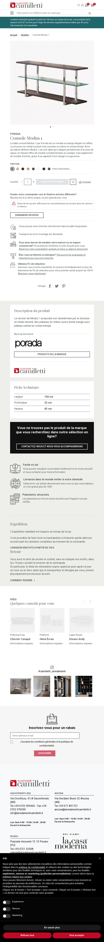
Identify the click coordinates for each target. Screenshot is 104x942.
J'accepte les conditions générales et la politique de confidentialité (46, 743)
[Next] (90, 601)
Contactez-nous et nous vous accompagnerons (52, 446)
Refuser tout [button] (27, 935)
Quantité (14, 182)
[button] (99, 858)
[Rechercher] (51, 13)
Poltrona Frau (17, 634)
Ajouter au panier (52, 181)
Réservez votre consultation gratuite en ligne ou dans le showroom (53, 249)
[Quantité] (27, 182)
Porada (15, 133)
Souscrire (44, 753)
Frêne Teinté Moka (60, 169)
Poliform (44, 634)
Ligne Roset (75, 634)
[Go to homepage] (26, 5)
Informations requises (21, 643)
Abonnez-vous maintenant (32, 273)
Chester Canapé (20, 639)
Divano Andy (77, 639)
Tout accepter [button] (76, 935)
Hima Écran (47, 639)
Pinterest (63, 286)
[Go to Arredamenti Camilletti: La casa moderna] (71, 840)
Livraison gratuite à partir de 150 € (32, 547)
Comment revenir (22, 580)
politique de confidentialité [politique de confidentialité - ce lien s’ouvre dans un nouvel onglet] (32, 867)
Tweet (56, 286)
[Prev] (84, 601)
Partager (50, 286)
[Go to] (22, 620)
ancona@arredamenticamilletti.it (73, 809)
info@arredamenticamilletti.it (26, 813)
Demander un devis (27, 215)
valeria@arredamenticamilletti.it (28, 852)
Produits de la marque (52, 354)
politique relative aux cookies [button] (17, 876)
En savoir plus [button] (52, 927)
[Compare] (85, 181)
